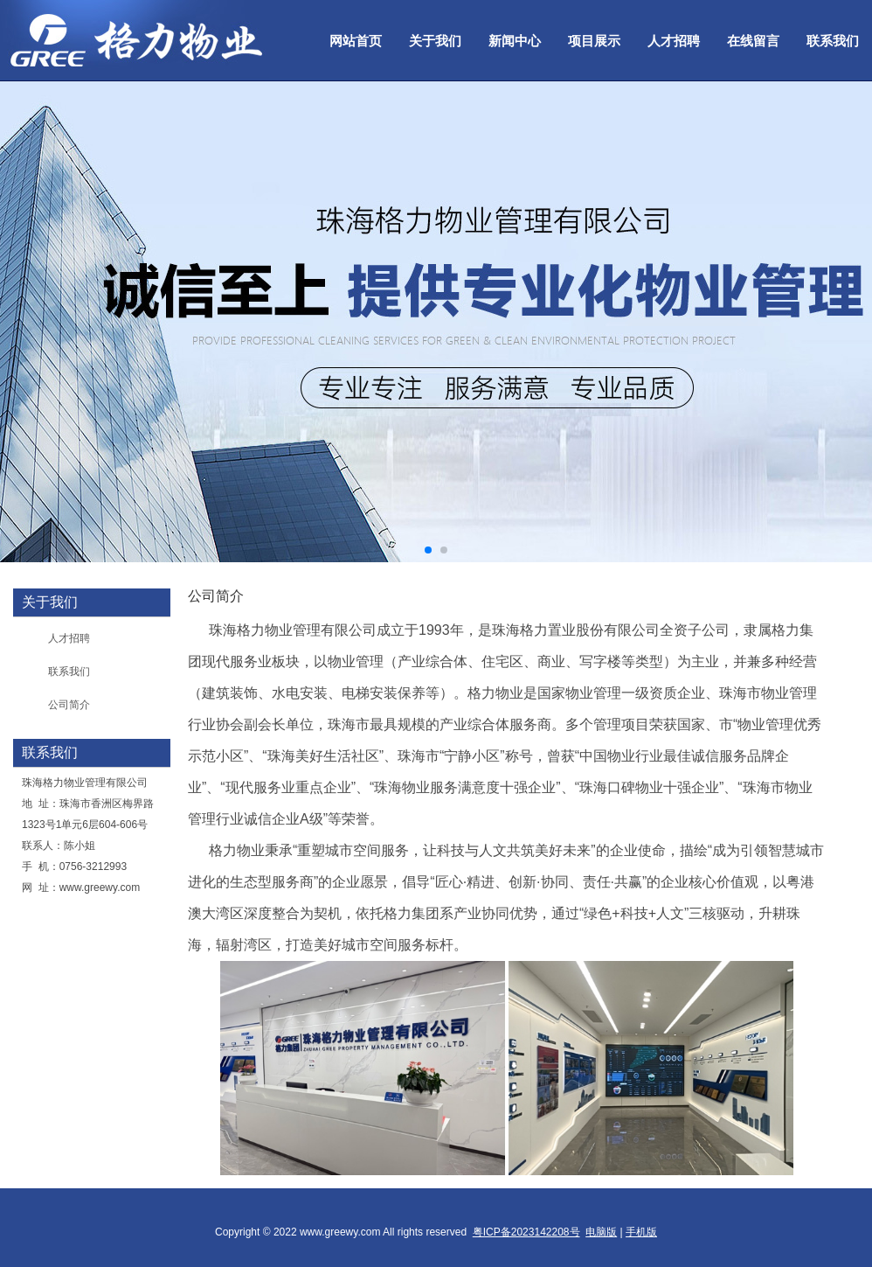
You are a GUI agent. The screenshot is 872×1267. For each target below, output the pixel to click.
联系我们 (832, 40)
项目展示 (594, 40)
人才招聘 (673, 40)
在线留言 (753, 40)
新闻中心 (514, 40)
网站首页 (355, 40)
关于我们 (435, 40)
